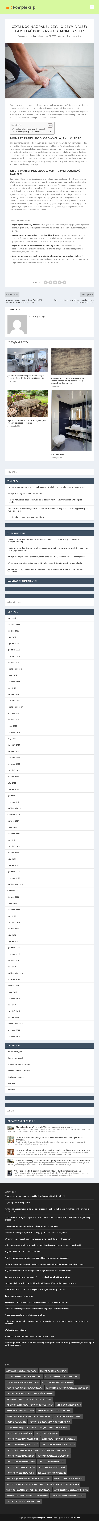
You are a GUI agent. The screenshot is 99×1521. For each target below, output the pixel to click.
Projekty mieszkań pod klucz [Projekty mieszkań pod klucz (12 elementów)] (54, 1427)
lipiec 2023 (12, 726)
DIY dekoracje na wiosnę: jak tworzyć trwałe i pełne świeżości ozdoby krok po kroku (44, 563)
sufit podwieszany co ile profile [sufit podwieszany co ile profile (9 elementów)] (22, 1439)
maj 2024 (11, 688)
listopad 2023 (13, 700)
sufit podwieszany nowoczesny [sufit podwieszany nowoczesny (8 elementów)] (22, 1450)
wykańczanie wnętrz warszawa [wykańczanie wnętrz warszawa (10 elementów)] (63, 1484)
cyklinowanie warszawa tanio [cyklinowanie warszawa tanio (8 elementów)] (57, 1382)
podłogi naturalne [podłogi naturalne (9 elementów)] (16, 1422)
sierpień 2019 (13, 960)
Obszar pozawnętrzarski (18, 1064)
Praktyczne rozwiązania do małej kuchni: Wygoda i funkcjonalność (35, 1196)
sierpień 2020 (13, 897)
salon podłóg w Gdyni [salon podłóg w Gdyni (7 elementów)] (46, 1433)
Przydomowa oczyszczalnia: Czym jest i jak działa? (35, 235)
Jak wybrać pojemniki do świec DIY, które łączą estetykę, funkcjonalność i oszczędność (46, 556)
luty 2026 (11, 637)
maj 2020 (11, 916)
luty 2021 (11, 859)
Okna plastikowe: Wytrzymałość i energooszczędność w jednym (44, 1127)
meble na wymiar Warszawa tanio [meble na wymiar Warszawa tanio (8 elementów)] (54, 1410)
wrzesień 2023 (13, 713)
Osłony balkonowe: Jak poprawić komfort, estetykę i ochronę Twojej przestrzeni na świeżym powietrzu (46, 1322)
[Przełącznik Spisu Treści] (49, 125)
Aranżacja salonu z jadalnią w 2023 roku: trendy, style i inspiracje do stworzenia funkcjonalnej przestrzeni (47, 1218)
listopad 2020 (13, 878)
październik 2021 (15, 808)
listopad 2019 (13, 954)
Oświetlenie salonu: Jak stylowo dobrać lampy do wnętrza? (31, 1226)
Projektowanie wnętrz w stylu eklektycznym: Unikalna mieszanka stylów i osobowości (46, 487)
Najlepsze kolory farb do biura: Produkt (25, 493)
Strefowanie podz (15, 1077)
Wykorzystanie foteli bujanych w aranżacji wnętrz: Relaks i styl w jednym (38, 1239)
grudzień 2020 (13, 871)
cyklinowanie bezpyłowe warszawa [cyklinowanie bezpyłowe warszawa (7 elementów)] (24, 1376)
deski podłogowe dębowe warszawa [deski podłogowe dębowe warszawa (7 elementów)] (24, 1388)
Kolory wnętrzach (15, 1058)
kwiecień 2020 (13, 922)
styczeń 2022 (13, 789)
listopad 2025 (13, 656)
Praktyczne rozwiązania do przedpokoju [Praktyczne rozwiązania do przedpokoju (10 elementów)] (50, 1422)
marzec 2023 (13, 751)
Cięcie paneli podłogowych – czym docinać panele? (32, 132)
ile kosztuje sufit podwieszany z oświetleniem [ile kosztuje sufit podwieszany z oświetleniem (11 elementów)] (29, 1393)
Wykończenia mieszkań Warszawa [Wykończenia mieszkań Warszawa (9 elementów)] (71, 1490)
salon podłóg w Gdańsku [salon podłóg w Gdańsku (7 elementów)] (19, 1433)
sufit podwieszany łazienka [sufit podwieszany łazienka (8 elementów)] (20, 1456)
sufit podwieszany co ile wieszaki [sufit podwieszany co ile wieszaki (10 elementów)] (58, 1439)
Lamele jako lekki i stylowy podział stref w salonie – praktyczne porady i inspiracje (53, 1150)
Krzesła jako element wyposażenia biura (25, 517)
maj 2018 (11, 1005)
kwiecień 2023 (13, 745)
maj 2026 (11, 618)
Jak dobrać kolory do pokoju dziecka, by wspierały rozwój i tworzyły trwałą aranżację (49, 1138)
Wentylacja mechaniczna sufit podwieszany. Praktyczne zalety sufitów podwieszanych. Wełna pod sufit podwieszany (49, 1343)
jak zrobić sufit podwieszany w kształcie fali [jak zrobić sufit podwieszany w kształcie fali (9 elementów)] (29, 1399)
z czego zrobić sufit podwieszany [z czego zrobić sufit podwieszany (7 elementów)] (23, 1501)
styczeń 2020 (13, 941)
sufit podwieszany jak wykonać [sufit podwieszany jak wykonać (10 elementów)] (22, 1444)
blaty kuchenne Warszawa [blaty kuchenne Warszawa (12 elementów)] (53, 1371)
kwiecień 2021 (13, 846)
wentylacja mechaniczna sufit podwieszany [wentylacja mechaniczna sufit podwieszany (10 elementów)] (28, 1478)
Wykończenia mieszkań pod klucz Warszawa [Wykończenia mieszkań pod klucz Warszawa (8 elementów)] (28, 1490)
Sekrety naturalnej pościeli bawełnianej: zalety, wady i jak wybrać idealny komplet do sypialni (46, 501)
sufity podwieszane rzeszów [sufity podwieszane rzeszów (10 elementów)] (20, 1467)
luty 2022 (11, 783)
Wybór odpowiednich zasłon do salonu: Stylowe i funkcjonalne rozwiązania (47, 1171)
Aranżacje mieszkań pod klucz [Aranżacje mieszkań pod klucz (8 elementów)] (21, 1371)
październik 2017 (15, 1023)
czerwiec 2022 (13, 764)
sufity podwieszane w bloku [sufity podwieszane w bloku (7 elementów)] (20, 1473)
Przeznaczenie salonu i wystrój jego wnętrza (25, 1315)
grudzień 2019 (13, 947)
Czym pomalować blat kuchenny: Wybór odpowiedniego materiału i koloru (46, 256)
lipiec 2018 (12, 992)
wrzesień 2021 (13, 814)
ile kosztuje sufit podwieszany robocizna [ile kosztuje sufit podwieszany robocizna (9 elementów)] (67, 1388)
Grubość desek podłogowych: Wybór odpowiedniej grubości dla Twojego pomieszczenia (44, 1264)
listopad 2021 (13, 802)
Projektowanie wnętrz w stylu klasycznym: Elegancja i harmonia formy (37, 1308)
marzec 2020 (13, 928)
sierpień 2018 (13, 985)
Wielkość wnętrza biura (15, 1330)
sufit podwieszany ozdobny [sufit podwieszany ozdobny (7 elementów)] (55, 1450)
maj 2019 (11, 967)
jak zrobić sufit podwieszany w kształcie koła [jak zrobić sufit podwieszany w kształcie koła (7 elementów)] (29, 1405)
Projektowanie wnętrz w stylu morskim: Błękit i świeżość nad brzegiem (37, 1258)
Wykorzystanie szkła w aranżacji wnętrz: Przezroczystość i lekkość (27, 421)
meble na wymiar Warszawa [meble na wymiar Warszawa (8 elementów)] (20, 1410)
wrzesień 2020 (13, 890)
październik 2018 (15, 973)
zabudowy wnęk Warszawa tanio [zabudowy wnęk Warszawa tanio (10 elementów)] (67, 1495)
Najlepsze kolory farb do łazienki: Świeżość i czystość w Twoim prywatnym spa (40, 1283)
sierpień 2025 (13, 662)
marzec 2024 (13, 694)
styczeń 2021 (13, 865)
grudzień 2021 (13, 795)
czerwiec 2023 (13, 732)
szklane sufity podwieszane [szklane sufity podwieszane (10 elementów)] (52, 1473)
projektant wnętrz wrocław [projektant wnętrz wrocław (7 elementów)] (21, 1427)
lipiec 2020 (12, 903)
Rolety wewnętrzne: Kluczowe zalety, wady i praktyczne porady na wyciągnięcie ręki (43, 1245)
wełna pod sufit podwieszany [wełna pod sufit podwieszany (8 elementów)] (69, 1478)
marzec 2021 (13, 852)
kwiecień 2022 (13, 770)
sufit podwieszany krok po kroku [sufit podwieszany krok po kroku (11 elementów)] (58, 1444)
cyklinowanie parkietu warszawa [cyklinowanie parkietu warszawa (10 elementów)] (62, 1376)
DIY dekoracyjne (14, 1051)
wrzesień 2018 (13, 979)
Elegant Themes (45, 1517)
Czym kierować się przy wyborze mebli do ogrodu (35, 245)
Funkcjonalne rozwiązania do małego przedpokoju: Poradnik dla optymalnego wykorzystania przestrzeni (47, 1210)
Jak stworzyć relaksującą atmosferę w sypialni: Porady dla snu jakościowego (25, 376)
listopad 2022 (13, 757)
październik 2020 (15, 884)
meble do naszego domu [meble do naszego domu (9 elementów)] (69, 1405)
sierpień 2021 (13, 821)
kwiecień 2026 (13, 624)
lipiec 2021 (12, 827)
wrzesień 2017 (13, 1030)
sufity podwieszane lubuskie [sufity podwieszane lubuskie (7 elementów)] (20, 1461)
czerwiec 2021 (13, 833)
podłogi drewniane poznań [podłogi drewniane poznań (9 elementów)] (67, 1416)
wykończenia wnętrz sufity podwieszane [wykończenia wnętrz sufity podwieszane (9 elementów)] (27, 1495)
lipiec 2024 (12, 675)
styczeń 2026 (13, 643)
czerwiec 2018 (13, 998)
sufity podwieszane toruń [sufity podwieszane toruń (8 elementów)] (52, 1467)
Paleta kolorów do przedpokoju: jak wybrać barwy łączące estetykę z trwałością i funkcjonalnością (43, 540)
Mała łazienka (57, 454)
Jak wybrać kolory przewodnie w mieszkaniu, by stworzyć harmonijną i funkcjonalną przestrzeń (45, 570)
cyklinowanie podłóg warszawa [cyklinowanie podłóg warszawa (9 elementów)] (22, 1382)
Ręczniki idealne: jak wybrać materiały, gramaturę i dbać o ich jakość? (36, 1232)
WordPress (75, 1517)
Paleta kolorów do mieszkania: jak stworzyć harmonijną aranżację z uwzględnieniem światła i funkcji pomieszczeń (49, 549)
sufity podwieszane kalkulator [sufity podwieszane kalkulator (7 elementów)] (53, 1456)
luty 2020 (11, 935)
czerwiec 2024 (13, 681)
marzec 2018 (13, 1017)
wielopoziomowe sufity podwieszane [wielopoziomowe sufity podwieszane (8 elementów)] (24, 1484)
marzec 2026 (13, 631)
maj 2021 (11, 840)
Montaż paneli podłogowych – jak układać (29, 129)
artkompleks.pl (37, 36)
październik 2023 (15, 707)
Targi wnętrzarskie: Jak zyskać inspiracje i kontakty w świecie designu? (37, 1302)
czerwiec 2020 (13, 909)
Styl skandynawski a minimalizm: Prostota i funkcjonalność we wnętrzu (37, 1277)
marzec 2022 (13, 776)
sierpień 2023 (13, 719)
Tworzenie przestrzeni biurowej (19, 1296)
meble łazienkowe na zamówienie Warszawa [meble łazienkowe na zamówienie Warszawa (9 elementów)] (28, 1416)
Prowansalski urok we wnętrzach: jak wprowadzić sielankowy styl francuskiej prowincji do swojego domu (47, 509)
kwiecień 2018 (13, 1011)
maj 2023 (11, 738)
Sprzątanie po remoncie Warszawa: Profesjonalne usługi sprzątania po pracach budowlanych (68, 380)
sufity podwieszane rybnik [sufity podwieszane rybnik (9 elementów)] (51, 1461)
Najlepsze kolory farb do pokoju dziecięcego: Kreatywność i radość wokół (38, 1270)
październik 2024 (15, 669)
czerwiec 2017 (13, 1036)
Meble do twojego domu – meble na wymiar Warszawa (29, 1336)
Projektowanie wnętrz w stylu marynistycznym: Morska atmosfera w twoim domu (53, 1160)
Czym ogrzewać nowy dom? (25, 224)
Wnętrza (61, 36)
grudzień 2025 (13, 650)
